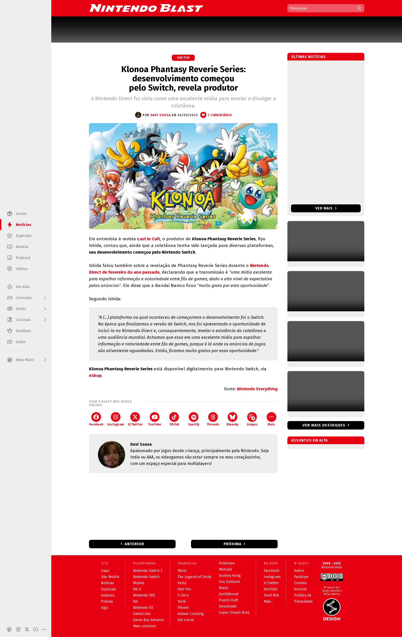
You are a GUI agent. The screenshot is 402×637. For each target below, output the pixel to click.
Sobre (299, 571)
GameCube (142, 614)
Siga (104, 607)
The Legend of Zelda (194, 577)
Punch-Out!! (228, 600)
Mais (271, 419)
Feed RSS (271, 595)
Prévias (107, 601)
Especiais (108, 589)
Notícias (107, 583)
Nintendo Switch (146, 577)
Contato (300, 583)
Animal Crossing (191, 614)
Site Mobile (110, 577)
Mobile (138, 583)
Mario (182, 571)
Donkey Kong (230, 575)
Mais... (268, 601)
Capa (105, 571)
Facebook (96, 419)
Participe (301, 577)
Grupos (252, 419)
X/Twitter (135, 419)
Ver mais (326, 208)
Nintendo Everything (257, 389)
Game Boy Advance (148, 620)
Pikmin (183, 607)
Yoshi (182, 601)
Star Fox (184, 589)
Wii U (137, 589)
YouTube (154, 419)
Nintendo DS (143, 607)
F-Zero (183, 595)
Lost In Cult (148, 239)
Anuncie (300, 589)
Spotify (193, 419)
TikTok (174, 419)
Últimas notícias (308, 57)
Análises (108, 595)
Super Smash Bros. (234, 612)
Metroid (225, 569)
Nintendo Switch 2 (147, 571)
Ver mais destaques (324, 425)
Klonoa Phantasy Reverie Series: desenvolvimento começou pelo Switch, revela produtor (183, 78)
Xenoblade (228, 606)
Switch (183, 57)
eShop (95, 375)
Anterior (134, 544)
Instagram (115, 419)
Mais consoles (144, 626)
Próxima (233, 544)
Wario (223, 588)
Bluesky (232, 419)
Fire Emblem (229, 582)
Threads (213, 419)
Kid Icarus (186, 620)
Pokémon (227, 563)
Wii (135, 601)
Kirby (182, 583)
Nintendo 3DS (144, 595)
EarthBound (228, 594)
